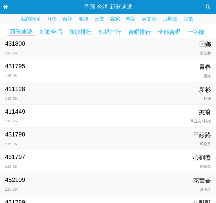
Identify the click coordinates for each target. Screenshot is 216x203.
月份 (52, 19)
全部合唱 (169, 32)
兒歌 (188, 19)
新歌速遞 (21, 31)
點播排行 (110, 32)
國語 (83, 19)
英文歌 (149, 19)
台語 (68, 19)
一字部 (196, 32)
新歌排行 (80, 32)
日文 (99, 19)
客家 (115, 19)
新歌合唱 (50, 32)
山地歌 (170, 19)
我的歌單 (31, 19)
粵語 (131, 19)
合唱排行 (139, 32)
